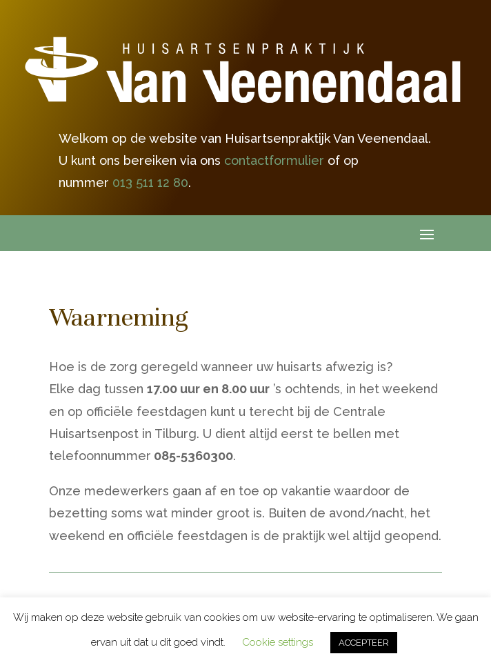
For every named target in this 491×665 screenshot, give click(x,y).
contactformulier (274, 160)
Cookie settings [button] (277, 642)
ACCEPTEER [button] (364, 642)
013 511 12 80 (150, 182)
